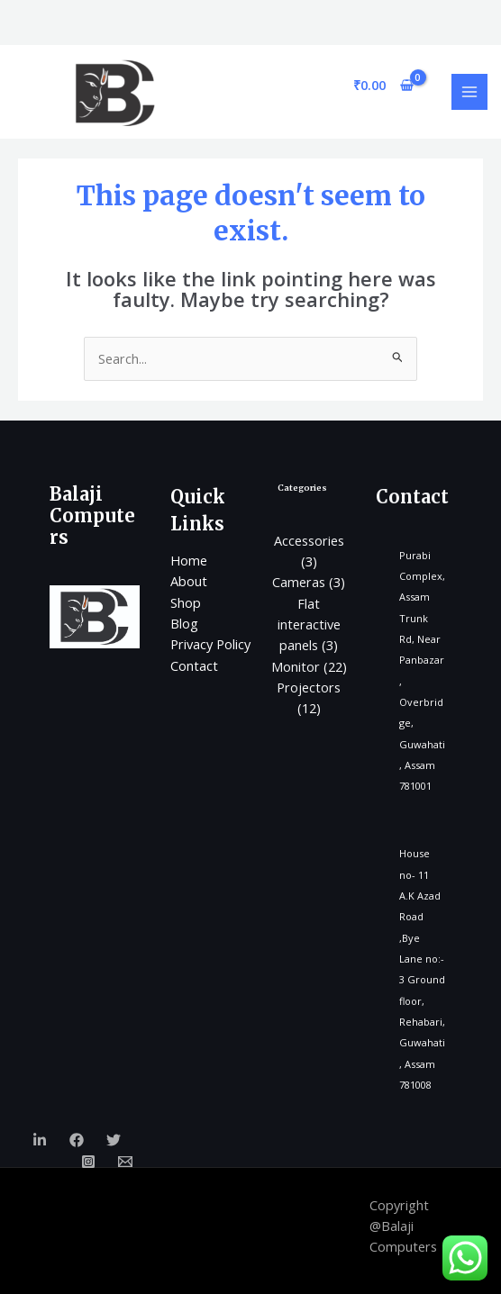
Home (188, 560)
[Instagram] (88, 1161)
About (188, 581)
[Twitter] (113, 1140)
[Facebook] (76, 1140)
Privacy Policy (210, 644)
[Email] (125, 1161)
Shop (185, 602)
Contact (194, 665)
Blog (184, 623)
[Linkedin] (39, 1140)
